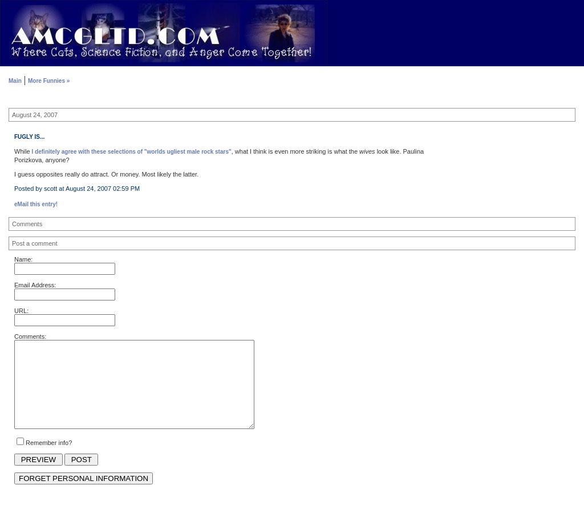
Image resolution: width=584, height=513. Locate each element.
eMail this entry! (36, 204)
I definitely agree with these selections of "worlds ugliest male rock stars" (132, 152)
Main (15, 81)
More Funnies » (49, 81)
